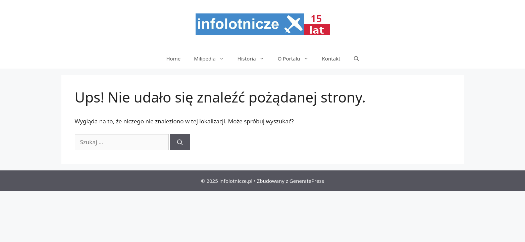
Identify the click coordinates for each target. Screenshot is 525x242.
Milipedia (212, 58)
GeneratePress (307, 180)
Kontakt (331, 58)
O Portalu (296, 58)
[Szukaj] (180, 142)
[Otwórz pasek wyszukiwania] (356, 58)
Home (173, 58)
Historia (254, 58)
